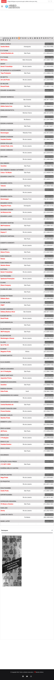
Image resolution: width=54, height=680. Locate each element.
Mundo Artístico (40, 672)
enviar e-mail (49, 44)
